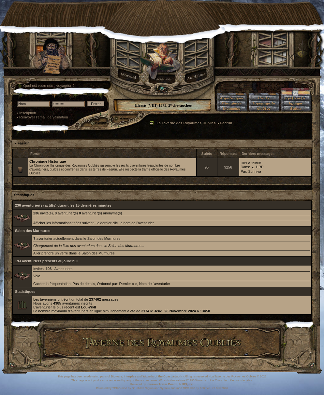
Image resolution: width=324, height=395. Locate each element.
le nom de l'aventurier (137, 223)
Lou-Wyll (88, 307)
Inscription (27, 113)
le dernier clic (107, 223)
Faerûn (24, 143)
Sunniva (254, 171)
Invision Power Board (162, 384)
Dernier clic (128, 284)
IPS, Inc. (188, 384)
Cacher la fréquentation (51, 284)
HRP (259, 167)
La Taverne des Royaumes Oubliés (185, 123)
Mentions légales (241, 380)
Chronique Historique (47, 161)
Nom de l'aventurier (154, 284)
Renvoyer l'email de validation (43, 117)
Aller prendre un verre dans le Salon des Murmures (73, 253)
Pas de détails (83, 284)
